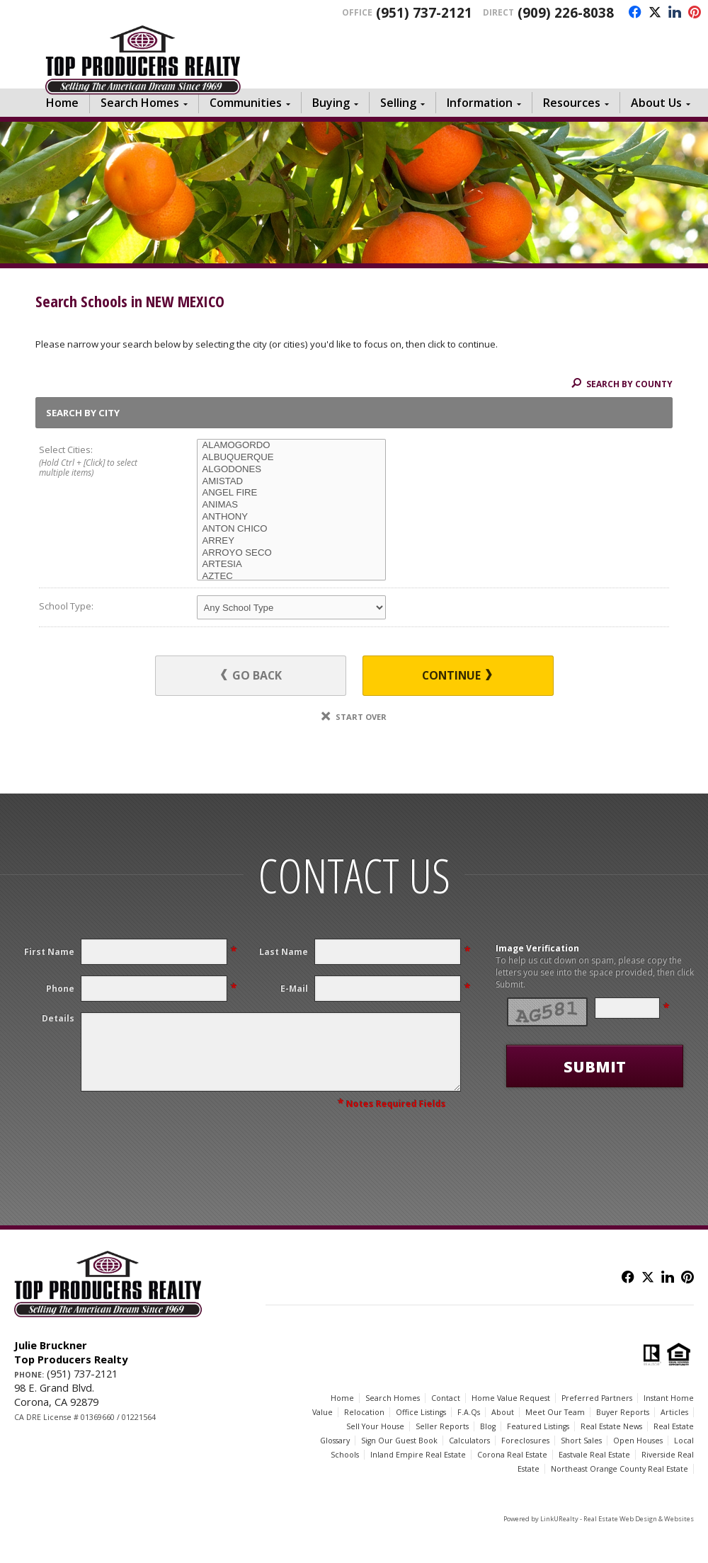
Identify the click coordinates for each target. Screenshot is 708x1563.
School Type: (66, 606)
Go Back (251, 675)
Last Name (283, 952)
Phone (60, 989)
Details (58, 1018)
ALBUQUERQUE (291, 458)
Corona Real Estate (512, 1455)
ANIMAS (291, 505)
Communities (246, 102)
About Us (656, 102)
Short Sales (581, 1440)
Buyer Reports (622, 1412)
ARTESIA (291, 565)
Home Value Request (511, 1398)
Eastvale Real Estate (594, 1455)
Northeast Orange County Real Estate (619, 1469)
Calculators (469, 1440)
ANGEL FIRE (291, 493)
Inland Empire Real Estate (418, 1455)
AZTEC (291, 577)
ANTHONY (291, 517)
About (502, 1412)
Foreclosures (525, 1440)
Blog (488, 1426)
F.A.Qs (468, 1412)
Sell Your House (375, 1426)
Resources (571, 102)
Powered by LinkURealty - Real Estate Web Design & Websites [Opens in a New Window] (598, 1518)
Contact (445, 1398)
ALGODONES (291, 470)
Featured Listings (538, 1426)
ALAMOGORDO (291, 446)
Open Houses (638, 1440)
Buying (331, 102)
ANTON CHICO (291, 529)
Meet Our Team (555, 1412)
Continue (457, 675)
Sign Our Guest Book (399, 1440)
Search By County (622, 383)
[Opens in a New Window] (631, 12)
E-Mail (294, 989)
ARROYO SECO (291, 553)
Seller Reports (442, 1426)
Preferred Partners (596, 1398)
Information (480, 102)
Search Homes (140, 102)
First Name (49, 952)
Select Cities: (102, 461)
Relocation (364, 1412)
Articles (674, 1412)
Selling (398, 102)
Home (62, 102)
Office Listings (421, 1412)
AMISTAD (291, 482)
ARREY (291, 541)
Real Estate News (611, 1426)
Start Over (354, 716)
